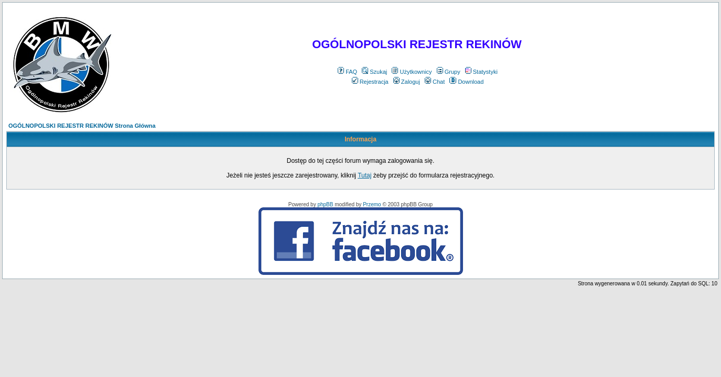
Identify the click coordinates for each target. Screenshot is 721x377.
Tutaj (364, 175)
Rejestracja (370, 82)
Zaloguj (406, 82)
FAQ (347, 72)
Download (466, 82)
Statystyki (481, 72)
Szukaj (374, 72)
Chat (435, 82)
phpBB (325, 204)
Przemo (372, 204)
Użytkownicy (412, 72)
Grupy (448, 72)
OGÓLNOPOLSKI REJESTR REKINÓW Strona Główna (82, 126)
